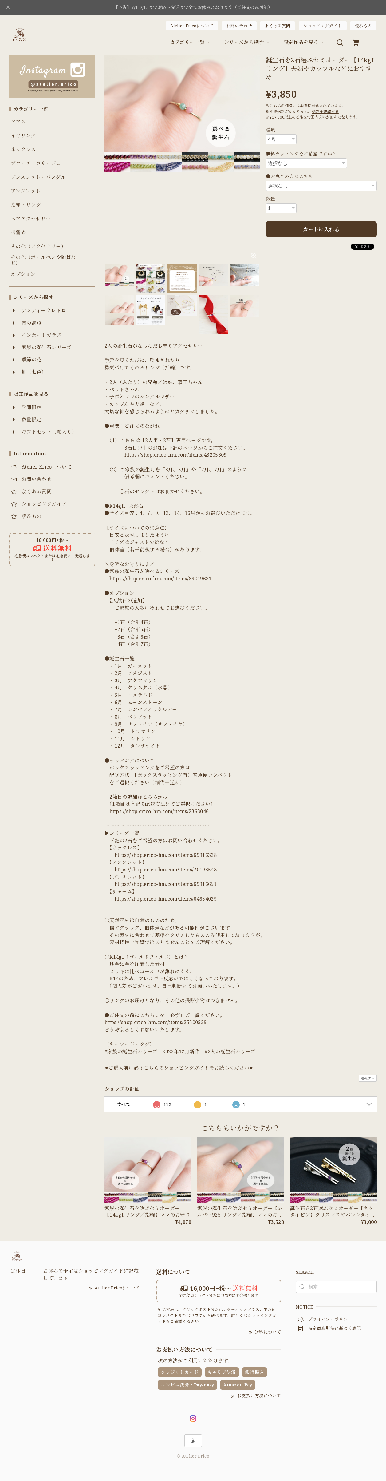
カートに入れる (321, 229)
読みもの (363, 26)
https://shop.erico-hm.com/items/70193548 (166, 869)
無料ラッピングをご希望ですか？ (301, 154)
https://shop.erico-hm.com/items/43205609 (175, 454)
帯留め (18, 233)
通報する (368, 1078)
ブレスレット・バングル (38, 177)
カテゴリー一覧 (191, 42)
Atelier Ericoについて (192, 26)
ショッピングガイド (322, 26)
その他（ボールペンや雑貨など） (43, 260)
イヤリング (23, 136)
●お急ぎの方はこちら (289, 176)
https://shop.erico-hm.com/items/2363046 (159, 811)
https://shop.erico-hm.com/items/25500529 (155, 1022)
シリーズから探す (247, 42)
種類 (270, 130)
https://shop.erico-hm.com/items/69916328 (166, 855)
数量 (270, 199)
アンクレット (26, 191)
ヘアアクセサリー (31, 219)
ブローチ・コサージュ (36, 163)
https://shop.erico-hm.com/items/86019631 (160, 578)
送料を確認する (325, 111)
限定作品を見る (304, 42)
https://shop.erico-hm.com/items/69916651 (166, 884)
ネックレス (23, 149)
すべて (123, 1104)
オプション (23, 274)
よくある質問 (277, 26)
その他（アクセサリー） (38, 246)
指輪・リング (26, 205)
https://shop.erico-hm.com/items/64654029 (166, 898)
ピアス (18, 122)
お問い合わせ (239, 26)
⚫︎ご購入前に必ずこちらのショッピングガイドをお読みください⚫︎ (179, 1067)
